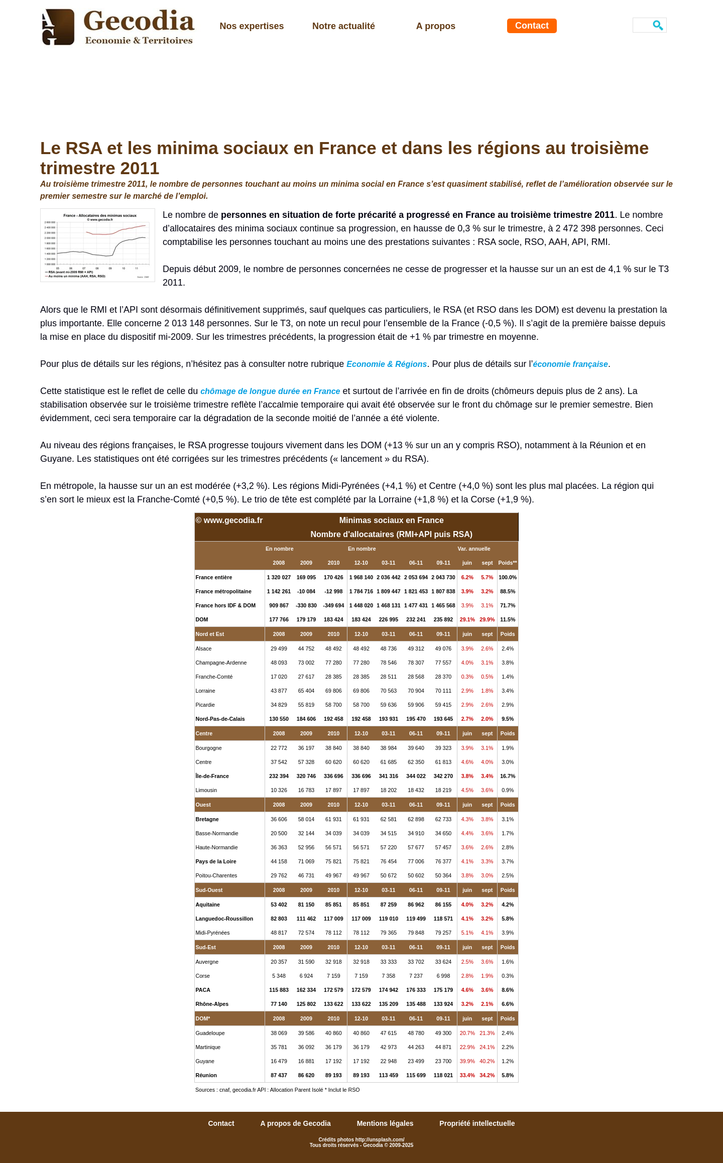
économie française (570, 364)
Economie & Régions (386, 364)
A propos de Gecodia (296, 1123)
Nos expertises (251, 26)
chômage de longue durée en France (270, 391)
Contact (532, 26)
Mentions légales (386, 1123)
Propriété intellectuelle (477, 1123)
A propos (435, 26)
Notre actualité (343, 26)
